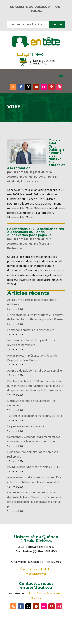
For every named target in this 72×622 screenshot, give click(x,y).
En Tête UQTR (22, 172)
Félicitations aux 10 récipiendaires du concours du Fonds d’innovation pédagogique (35, 232)
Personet (40, 176)
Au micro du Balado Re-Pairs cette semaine (34, 370)
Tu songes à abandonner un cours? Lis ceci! (34, 415)
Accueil (12, 176)
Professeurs (29, 181)
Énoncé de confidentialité (36, 569)
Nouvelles (25, 176)
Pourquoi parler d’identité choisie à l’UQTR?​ (34, 467)
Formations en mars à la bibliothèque (30, 330)
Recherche (14, 248)
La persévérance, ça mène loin (26, 426)
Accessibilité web (36, 573)
